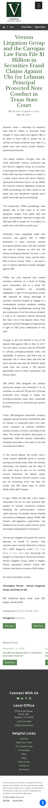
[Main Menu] (38, 5)
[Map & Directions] (24, 725)
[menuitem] (24, 739)
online (36, 611)
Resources (20, 618)
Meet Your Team (24, 742)
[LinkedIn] (22, 698)
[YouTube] (18, 698)
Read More (10, 662)
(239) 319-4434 (22, 611)
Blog (24, 757)
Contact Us (24, 765)
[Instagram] (30, 698)
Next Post (38, 625)
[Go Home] (5, 27)
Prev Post (9, 625)
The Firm (24, 738)
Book (24, 754)
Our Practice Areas (24, 746)
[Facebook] (26, 698)
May (12, 27)
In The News (24, 750)
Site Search (24, 769)
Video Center (24, 761)
